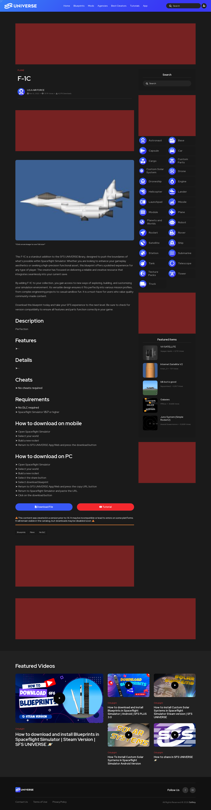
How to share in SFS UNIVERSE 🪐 (173, 758)
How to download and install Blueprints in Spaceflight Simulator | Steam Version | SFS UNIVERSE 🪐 (57, 739)
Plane (32, 532)
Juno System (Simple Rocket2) (171, 419)
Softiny (192, 802)
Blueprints (79, 5)
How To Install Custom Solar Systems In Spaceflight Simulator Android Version (125, 760)
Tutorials (134, 5)
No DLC (42, 532)
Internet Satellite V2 (171, 364)
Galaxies (165, 399)
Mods (91, 5)
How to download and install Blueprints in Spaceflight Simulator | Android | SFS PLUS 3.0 (127, 712)
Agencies (103, 5)
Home (67, 5)
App (145, 5)
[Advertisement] (103, 43)
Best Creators (118, 5)
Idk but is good (168, 381)
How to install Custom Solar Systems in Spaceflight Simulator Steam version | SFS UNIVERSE (173, 712)
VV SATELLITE (168, 346)
